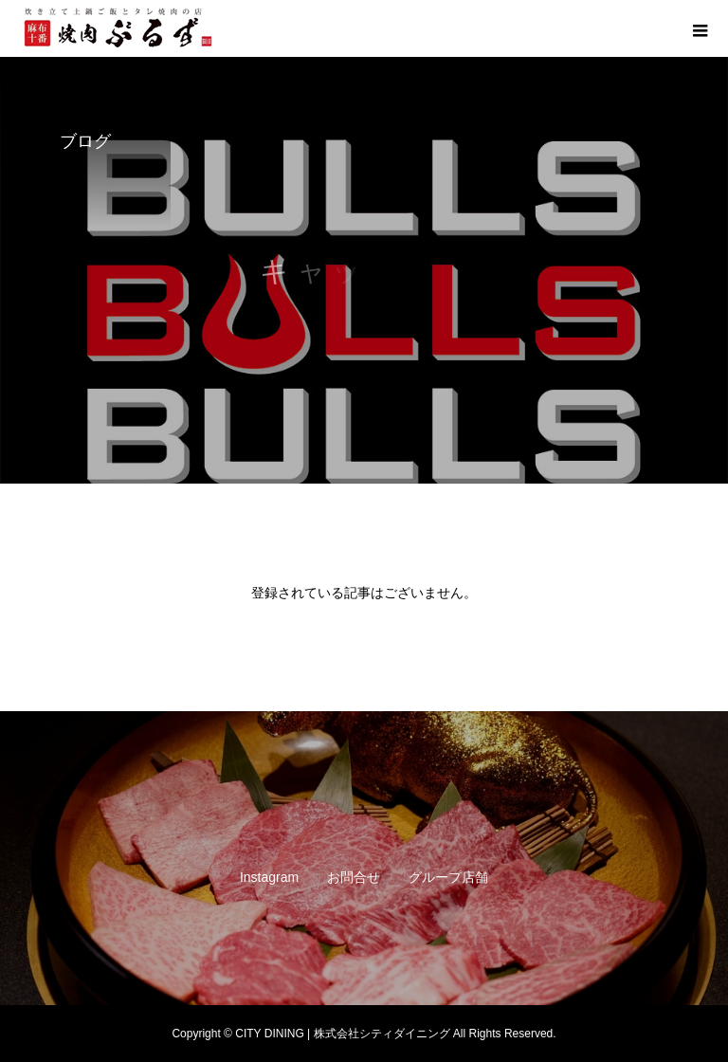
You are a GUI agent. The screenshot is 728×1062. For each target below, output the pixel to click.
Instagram (269, 877)
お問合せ (353, 877)
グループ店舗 (448, 877)
